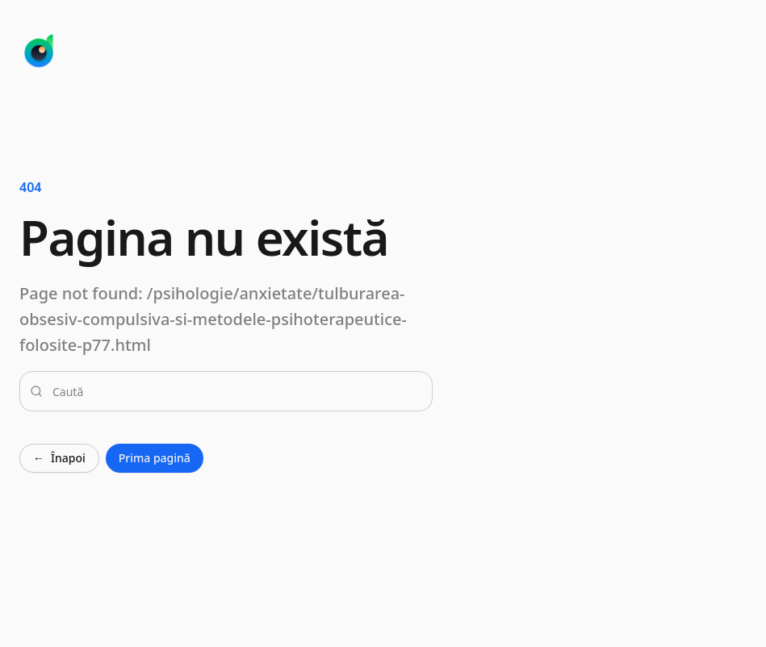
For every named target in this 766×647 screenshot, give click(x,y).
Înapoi (59, 458)
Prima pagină (154, 457)
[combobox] (235, 391)
